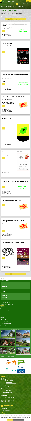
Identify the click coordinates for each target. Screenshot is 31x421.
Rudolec (18, 331)
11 (20, 19)
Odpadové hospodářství (22, 14)
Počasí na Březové (26, 3)
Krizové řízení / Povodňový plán (6, 304)
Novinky (14, 6)
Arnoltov (18, 340)
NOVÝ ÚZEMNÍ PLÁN (7, 118)
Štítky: (2, 13)
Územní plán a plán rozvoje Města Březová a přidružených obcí (13, 313)
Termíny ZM (4, 284)
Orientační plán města (5, 302)
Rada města (2, 291)
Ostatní (3, 16)
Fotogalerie (2, 306)
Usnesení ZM (4, 286)
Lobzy (2, 348)
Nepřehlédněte (13, 14)
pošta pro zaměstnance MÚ (9, 405)
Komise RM (4, 299)
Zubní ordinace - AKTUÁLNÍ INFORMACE (13, 97)
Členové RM (4, 293)
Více (3, 31)
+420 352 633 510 (9, 382)
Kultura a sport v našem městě (17, 13)
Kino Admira (7, 13)
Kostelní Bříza (5, 340)
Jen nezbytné (16, 419)
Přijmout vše (10, 419)
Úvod (2, 6)
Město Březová (8, 6)
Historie (2, 317)
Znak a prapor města (4, 321)
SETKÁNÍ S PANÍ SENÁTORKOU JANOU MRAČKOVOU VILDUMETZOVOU (12, 201)
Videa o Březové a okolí (5, 308)
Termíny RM (4, 295)
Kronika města (3, 319)
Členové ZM (4, 283)
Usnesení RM (4, 297)
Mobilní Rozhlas (3, 325)
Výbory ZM (4, 288)
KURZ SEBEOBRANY (7, 43)
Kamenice (3, 331)
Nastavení (21, 419)
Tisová (18, 348)
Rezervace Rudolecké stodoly (7, 356)
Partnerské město (4, 315)
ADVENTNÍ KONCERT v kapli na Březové (13, 242)
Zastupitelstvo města (4, 280)
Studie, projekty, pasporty (5, 323)
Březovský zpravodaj (4, 310)
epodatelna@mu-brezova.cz (11, 383)
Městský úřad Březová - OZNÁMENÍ (12, 152)
